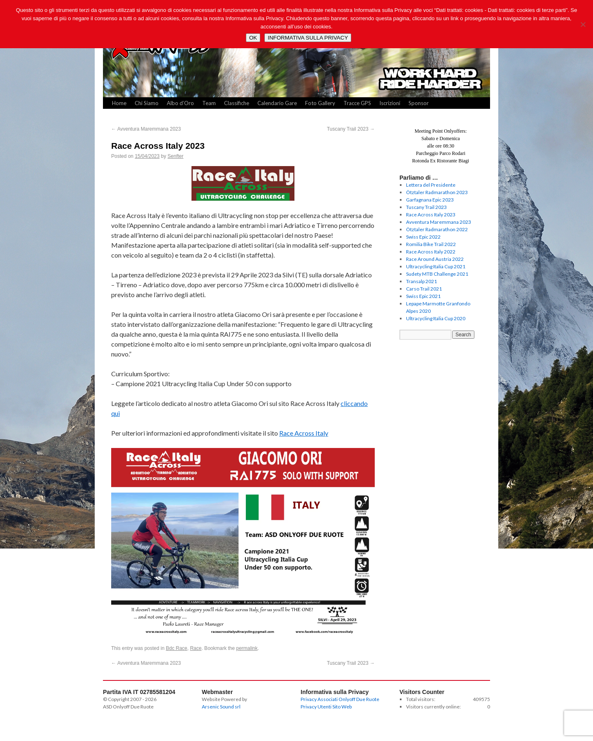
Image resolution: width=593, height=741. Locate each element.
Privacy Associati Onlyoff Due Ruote (340, 699)
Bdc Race (176, 648)
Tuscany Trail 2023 (351, 129)
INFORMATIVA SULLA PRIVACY (308, 38)
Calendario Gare (277, 103)
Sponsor (419, 103)
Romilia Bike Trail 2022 (431, 244)
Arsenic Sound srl (221, 706)
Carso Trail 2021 (424, 289)
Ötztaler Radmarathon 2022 (437, 229)
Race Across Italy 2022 (430, 252)
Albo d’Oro (180, 103)
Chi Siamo (147, 103)
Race (195, 648)
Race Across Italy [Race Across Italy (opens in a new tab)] (303, 433)
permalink (247, 648)
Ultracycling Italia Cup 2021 (435, 266)
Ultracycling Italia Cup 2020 (435, 318)
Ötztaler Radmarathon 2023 (437, 192)
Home (119, 103)
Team (209, 103)
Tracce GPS (357, 103)
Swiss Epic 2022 (423, 237)
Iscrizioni (389, 103)
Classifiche (236, 103)
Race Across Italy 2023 (430, 214)
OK (253, 38)
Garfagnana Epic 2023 (430, 200)
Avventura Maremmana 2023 (146, 129)
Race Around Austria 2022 (435, 259)
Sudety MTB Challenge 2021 (437, 274)
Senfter (176, 156)
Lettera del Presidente (430, 185)
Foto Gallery (320, 103)
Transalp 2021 (421, 281)
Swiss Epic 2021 (423, 296)
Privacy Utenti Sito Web (326, 706)
